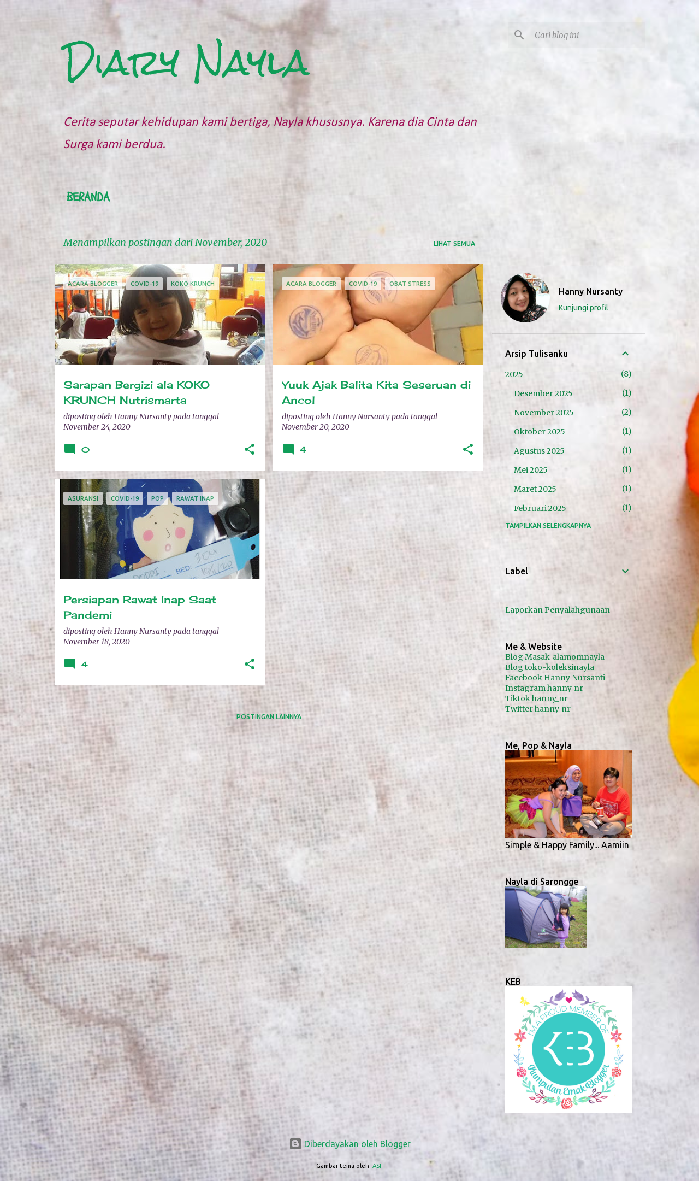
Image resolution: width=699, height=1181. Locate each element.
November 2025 (544, 413)
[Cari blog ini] (587, 35)
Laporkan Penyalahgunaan (557, 610)
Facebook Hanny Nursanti (555, 678)
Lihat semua (454, 243)
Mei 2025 (531, 470)
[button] (249, 450)
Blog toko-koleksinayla (549, 667)
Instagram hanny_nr (544, 688)
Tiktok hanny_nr (536, 698)
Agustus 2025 (539, 451)
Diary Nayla (186, 62)
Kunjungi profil (583, 307)
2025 (514, 374)
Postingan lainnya (268, 716)
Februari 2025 (540, 508)
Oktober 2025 (539, 432)
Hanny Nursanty (591, 291)
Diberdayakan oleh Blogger (350, 1144)
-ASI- (377, 1165)
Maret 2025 (535, 489)
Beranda (88, 197)
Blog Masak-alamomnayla (555, 657)
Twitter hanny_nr (538, 709)
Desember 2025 (543, 393)
